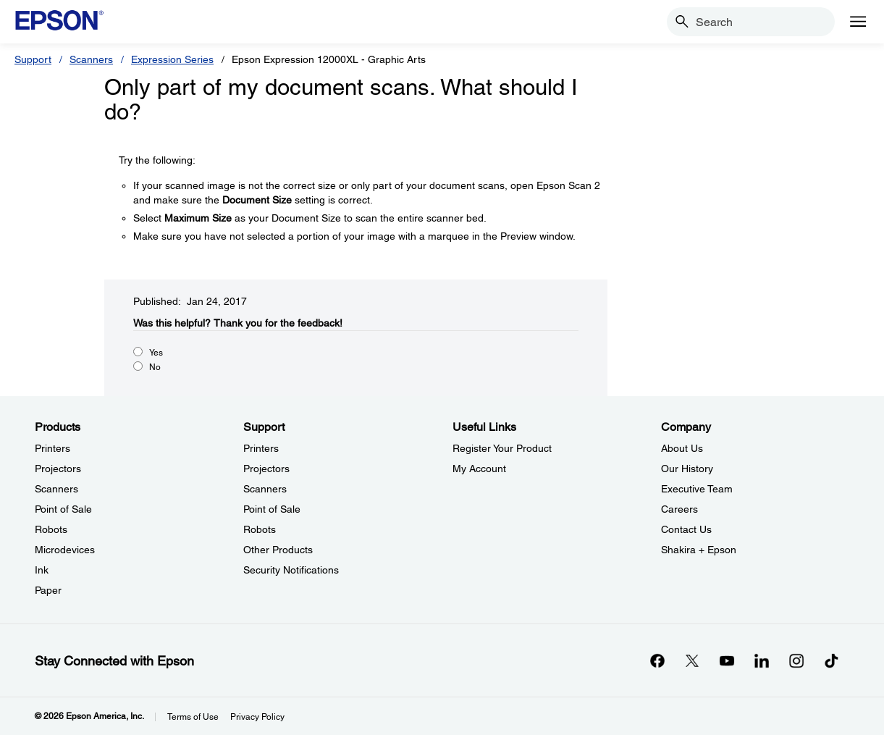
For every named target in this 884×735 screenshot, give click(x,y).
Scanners (91, 59)
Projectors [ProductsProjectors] (58, 468)
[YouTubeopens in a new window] (727, 660)
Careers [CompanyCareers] (679, 509)
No (155, 367)
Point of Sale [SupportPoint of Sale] (271, 509)
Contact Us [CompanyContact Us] (686, 529)
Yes (156, 353)
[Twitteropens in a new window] (692, 660)
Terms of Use (193, 717)
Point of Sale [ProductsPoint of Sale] (63, 509)
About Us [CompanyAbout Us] (682, 448)
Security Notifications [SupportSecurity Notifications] (291, 570)
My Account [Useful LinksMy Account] (479, 468)
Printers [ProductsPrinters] (52, 448)
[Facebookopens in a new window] (657, 660)
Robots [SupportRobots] (259, 529)
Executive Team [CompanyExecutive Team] (697, 489)
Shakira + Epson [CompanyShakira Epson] (698, 549)
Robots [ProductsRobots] (51, 529)
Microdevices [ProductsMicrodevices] (65, 549)
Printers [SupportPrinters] (261, 448)
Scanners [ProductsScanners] (56, 489)
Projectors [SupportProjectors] (266, 468)
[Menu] (858, 21)
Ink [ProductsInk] (42, 570)
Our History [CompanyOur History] (687, 468)
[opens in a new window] (831, 660)
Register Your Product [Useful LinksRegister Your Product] (502, 448)
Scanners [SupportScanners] (265, 489)
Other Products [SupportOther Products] (278, 549)
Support (32, 59)
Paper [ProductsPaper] (48, 590)
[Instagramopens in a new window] (796, 660)
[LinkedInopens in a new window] (762, 660)
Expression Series (172, 59)
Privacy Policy (257, 717)
